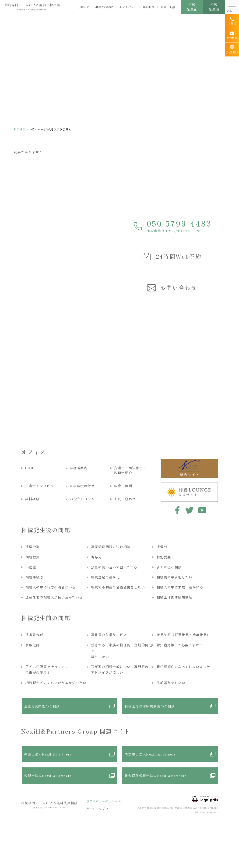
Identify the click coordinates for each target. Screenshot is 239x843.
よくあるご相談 (169, 567)
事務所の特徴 (104, 7)
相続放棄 (32, 557)
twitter (189, 510)
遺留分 (162, 546)
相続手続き (34, 577)
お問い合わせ (125, 499)
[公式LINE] (232, 49)
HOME (19, 129)
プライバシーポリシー (102, 801)
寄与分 (96, 557)
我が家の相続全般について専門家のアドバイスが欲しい (119, 669)
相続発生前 (191, 6)
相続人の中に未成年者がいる (180, 587)
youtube (202, 510)
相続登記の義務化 (105, 577)
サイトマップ (96, 809)
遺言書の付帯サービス (109, 634)
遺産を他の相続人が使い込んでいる (54, 597)
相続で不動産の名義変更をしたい (118, 587)
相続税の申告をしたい (175, 577)
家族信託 (32, 645)
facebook (176, 510)
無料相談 (149, 7)
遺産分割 (32, 546)
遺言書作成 (34, 634)
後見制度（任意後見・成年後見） (184, 634)
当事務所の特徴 (82, 485)
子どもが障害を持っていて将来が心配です (46, 669)
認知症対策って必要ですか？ (180, 645)
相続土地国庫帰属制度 (175, 597)
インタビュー (128, 7)
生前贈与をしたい (171, 682)
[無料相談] (232, 35)
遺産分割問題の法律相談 (110, 546)
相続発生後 (213, 6)
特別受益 (164, 557)
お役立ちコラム (82, 499)
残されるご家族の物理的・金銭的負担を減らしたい (121, 651)
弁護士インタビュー (41, 485)
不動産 (30, 567)
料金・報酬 (168, 7)
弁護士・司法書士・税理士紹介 (130, 470)
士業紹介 (83, 7)
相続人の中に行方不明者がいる (50, 587)
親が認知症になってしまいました (183, 666)
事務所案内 (79, 467)
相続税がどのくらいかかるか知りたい (56, 682)
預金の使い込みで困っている (114, 567)
